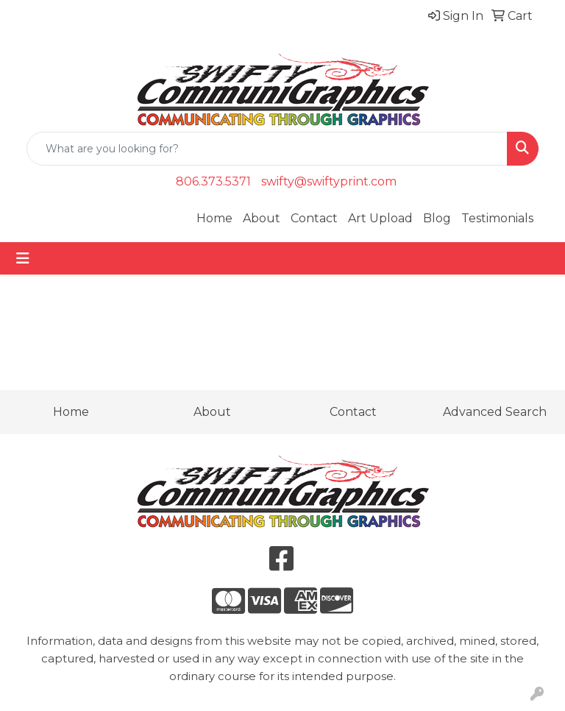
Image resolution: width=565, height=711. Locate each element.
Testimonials (497, 218)
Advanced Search (495, 412)
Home (214, 218)
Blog (437, 218)
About (261, 218)
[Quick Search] (267, 149)
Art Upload (380, 218)
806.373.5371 (213, 181)
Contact (314, 218)
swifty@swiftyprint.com (329, 181)
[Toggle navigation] (22, 258)
